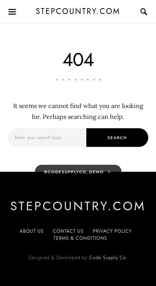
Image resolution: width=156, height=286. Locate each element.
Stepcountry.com (78, 11)
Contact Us (68, 231)
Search (117, 137)
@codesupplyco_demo (74, 172)
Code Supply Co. (108, 257)
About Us (32, 231)
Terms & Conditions (80, 238)
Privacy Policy (112, 231)
